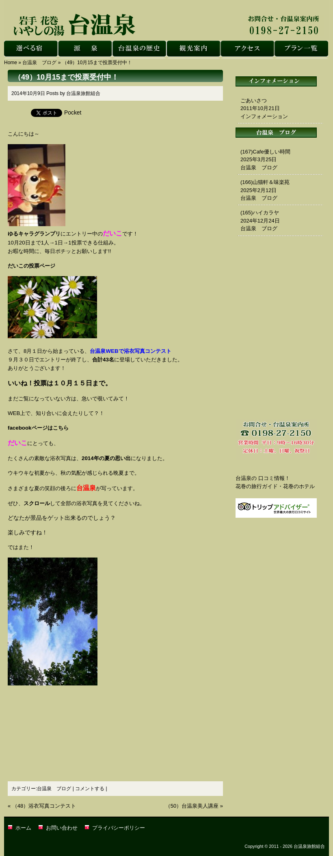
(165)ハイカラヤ (259, 213)
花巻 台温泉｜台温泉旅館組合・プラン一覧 (301, 50)
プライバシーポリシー (118, 828)
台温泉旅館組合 (83, 93)
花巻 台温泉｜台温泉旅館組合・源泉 (85, 50)
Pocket (72, 112)
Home (10, 62)
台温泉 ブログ (39, 62)
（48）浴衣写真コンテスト (44, 806)
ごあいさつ (253, 100)
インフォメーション (264, 116)
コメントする (89, 788)
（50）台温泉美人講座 (191, 806)
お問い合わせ (62, 828)
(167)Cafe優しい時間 (265, 152)
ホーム (23, 828)
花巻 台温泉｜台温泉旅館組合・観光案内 (193, 50)
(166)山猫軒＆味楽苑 (265, 182)
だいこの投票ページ (31, 266)
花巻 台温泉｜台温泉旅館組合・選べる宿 (31, 50)
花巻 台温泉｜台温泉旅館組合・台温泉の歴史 (139, 50)
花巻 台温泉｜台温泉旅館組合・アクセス (247, 50)
